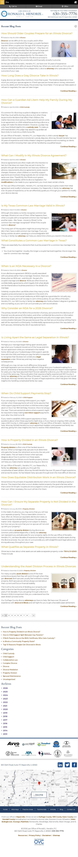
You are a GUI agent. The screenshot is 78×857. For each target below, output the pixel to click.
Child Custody (25, 107)
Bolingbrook (7, 822)
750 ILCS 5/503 (70, 551)
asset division (22, 574)
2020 (4, 709)
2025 (4, 692)
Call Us (13, 6)
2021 (4, 706)
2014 (4, 731)
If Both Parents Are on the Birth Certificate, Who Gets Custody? (29, 638)
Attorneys (15, 809)
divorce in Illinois (22, 603)
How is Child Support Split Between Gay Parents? (23, 635)
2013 (4, 734)
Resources (22, 835)
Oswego (16, 822)
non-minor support (32, 413)
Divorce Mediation (10, 670)
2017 (4, 720)
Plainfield (24, 822)
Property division (8, 447)
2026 (4, 688)
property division (22, 530)
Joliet (73, 819)
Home (5, 809)
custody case (32, 127)
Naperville (20, 817)
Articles (53, 809)
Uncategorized (9, 679)
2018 (4, 716)
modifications (7, 182)
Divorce (22, 37)
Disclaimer (46, 835)
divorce (12, 225)
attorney (50, 69)
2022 (4, 702)
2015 (4, 727)
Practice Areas (28, 809)
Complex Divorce (10, 663)
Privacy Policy (34, 835)
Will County (57, 817)
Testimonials (41, 809)
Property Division (29, 509)
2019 (4, 713)
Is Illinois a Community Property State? (19, 641)
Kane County (67, 817)
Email (39, 6)
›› (33, 615)
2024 (4, 695)
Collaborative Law (10, 660)
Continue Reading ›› (68, 91)
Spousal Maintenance (12, 676)
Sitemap (56, 835)
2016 (4, 723)
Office (65, 6)
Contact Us (71, 809)
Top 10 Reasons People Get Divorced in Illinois (22, 645)
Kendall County (9, 819)
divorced (8, 579)
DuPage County (45, 817)
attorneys (29, 600)
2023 (4, 699)
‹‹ (2, 615)
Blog (61, 809)
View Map (39, 795)
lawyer (62, 136)
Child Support (27, 397)
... (30, 615)
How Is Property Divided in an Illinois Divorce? (21, 632)
